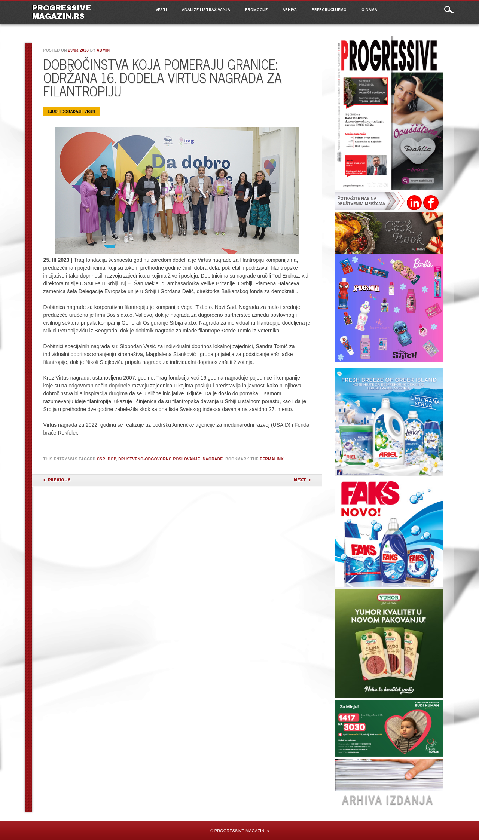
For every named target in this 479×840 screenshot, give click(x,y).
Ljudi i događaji (65, 112)
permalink (272, 459)
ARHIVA (290, 9)
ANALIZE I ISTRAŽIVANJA (206, 9)
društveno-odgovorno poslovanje (159, 459)
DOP (112, 459)
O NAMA (369, 9)
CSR (101, 459)
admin (103, 50)
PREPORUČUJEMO (329, 9)
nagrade (213, 459)
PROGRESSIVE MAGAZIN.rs (61, 12)
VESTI (161, 9)
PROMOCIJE (256, 9)
